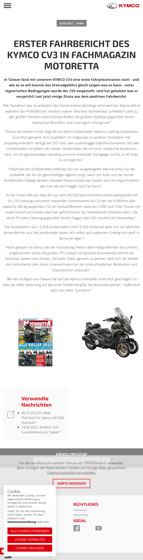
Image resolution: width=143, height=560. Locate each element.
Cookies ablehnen (30, 548)
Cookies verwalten (30, 540)
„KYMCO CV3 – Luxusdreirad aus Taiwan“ (41, 429)
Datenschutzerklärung (21, 522)
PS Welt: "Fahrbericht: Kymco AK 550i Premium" (42, 418)
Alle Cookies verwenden (30, 531)
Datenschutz (80, 515)
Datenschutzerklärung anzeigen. (71, 472)
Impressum (80, 510)
